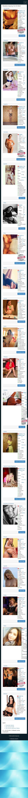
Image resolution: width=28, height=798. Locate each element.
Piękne (26, 402)
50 (22, 603)
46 (22, 138)
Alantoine (6, 69)
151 (22, 474)
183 (23, 572)
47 (22, 674)
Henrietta (6, 132)
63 (21, 174)
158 (23, 15)
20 (23, 74)
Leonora (5, 390)
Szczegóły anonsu (20, 99)
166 (23, 239)
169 (24, 76)
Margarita (6, 40)
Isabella (5, 566)
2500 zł (23, 606)
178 (23, 601)
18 (22, 303)
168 (23, 363)
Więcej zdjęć (21, 35)
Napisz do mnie (21, 293)
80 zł (23, 337)
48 (23, 78)
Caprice (5, 298)
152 (23, 543)
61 (22, 275)
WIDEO (20, 134)
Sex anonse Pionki (10, 726)
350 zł (23, 676)
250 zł (23, 51)
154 (23, 274)
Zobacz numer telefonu (19, 64)
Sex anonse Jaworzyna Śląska (13, 728)
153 (24, 207)
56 (21, 476)
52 (26, 636)
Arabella (5, 665)
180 (23, 47)
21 (21, 169)
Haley (5, 625)
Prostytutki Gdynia (10, 725)
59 (22, 16)
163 (22, 171)
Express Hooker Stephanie (10, 466)
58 (22, 48)
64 (23, 210)
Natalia (5, 431)
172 (26, 633)
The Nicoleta (6, 8)
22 (23, 206)
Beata (5, 326)
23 (22, 13)
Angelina (6, 104)
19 (22, 273)
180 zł (23, 114)
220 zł (23, 512)
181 (23, 508)
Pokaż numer (21, 228)
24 (25, 394)
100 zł (23, 309)
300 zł (23, 547)
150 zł (23, 19)
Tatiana (5, 267)
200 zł (22, 180)
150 (23, 305)
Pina (5, 233)
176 (23, 110)
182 (23, 137)
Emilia (5, 595)
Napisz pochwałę (21, 127)
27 (22, 135)
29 (22, 238)
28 (22, 109)
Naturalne (23, 177)
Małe (23, 140)
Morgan (5, 536)
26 (22, 45)
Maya (5, 202)
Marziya (5, 693)
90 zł (23, 367)
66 (22, 306)
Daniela (5, 163)
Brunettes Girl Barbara (9, 503)
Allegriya (5, 356)
